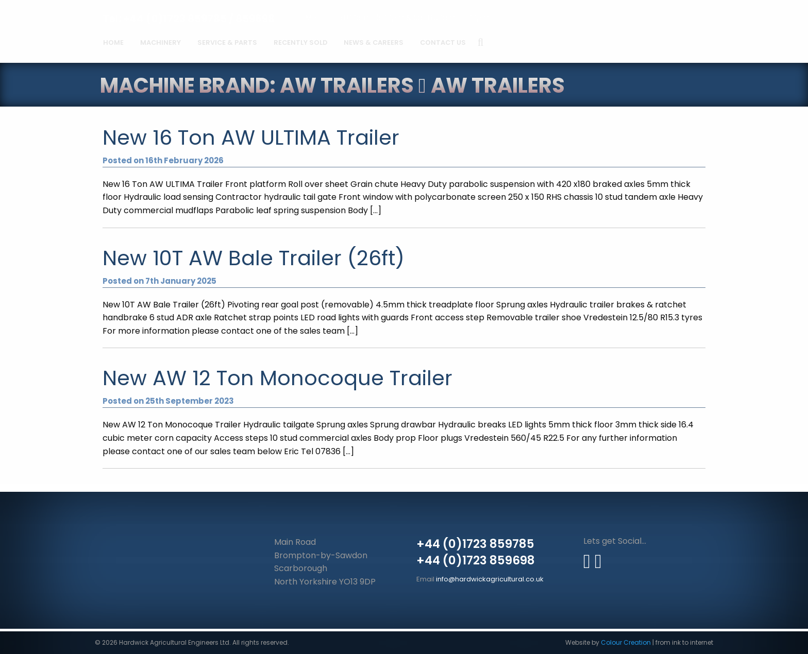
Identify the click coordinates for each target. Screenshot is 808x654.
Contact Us (443, 42)
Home (113, 42)
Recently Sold (300, 42)
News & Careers (373, 42)
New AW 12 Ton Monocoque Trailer (277, 378)
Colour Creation (626, 642)
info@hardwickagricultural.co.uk (490, 579)
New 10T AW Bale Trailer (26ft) (254, 258)
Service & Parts (227, 42)
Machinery (160, 42)
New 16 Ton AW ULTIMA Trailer (251, 137)
